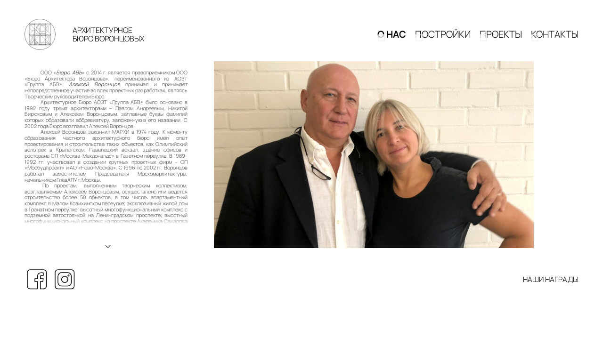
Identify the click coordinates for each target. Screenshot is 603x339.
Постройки (443, 38)
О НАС (391, 38)
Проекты (501, 38)
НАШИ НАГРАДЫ (551, 288)
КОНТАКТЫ (555, 38)
